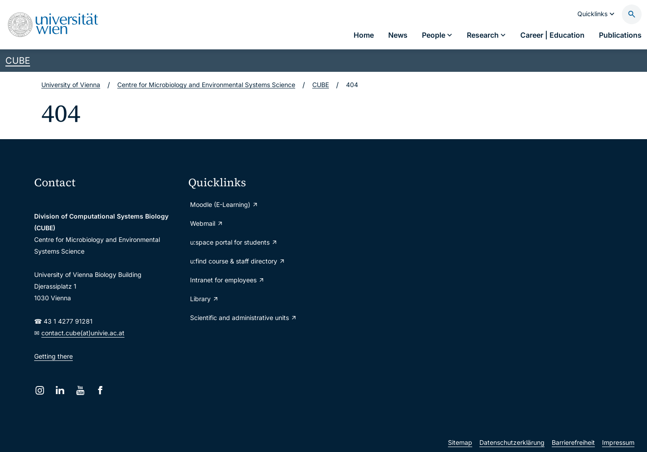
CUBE (17, 60)
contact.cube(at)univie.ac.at (82, 333)
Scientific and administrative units (243, 317)
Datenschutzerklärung (512, 442)
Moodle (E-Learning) (224, 204)
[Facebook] (100, 390)
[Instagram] (40, 390)
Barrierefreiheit (573, 442)
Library (204, 299)
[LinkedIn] (60, 390)
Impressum (618, 442)
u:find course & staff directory (237, 261)
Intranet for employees (227, 280)
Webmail (206, 223)
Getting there (53, 356)
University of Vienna (70, 84)
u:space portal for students (234, 242)
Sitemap (460, 442)
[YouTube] (80, 390)
